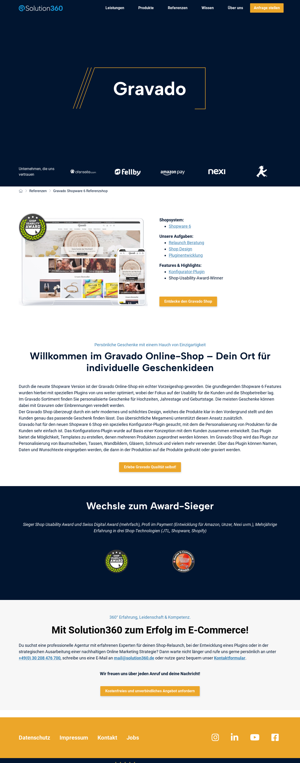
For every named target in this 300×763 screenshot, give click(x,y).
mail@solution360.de (134, 657)
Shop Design (180, 248)
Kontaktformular (229, 657)
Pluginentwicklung (186, 255)
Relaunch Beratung (186, 242)
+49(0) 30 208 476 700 (39, 657)
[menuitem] (114, 8)
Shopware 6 (180, 226)
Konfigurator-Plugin (187, 271)
